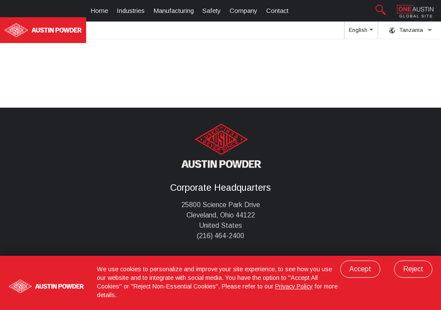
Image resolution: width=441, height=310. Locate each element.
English (361, 33)
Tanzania (410, 30)
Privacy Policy (294, 286)
